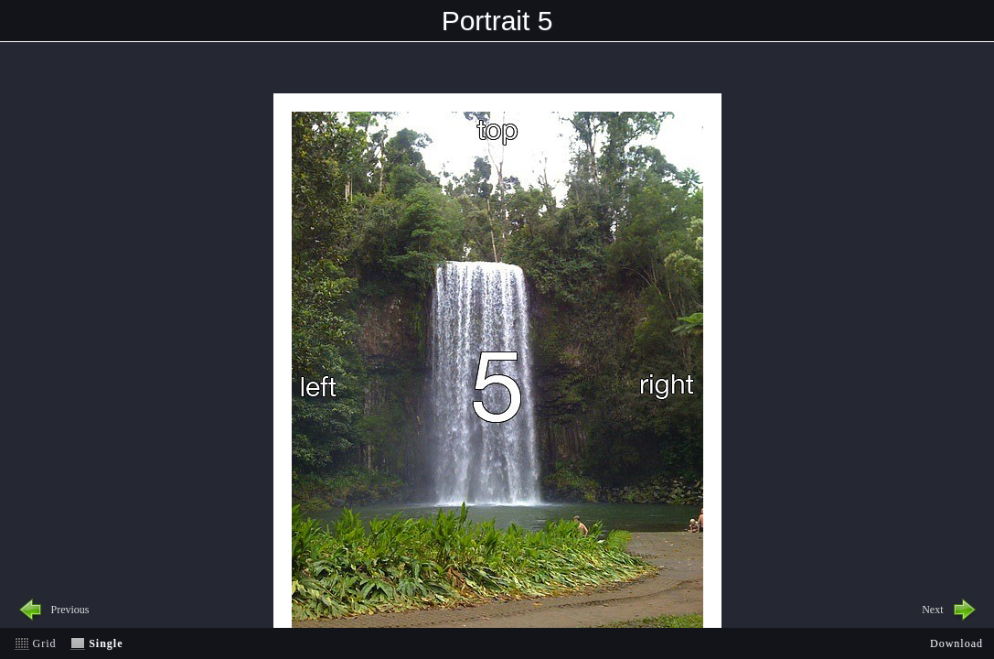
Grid (45, 643)
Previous (70, 609)
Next (932, 609)
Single (106, 643)
